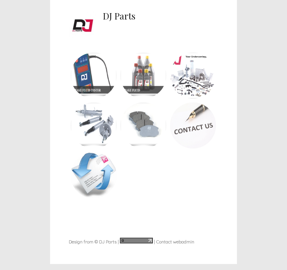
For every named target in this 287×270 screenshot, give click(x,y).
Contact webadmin (175, 241)
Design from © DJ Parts (93, 241)
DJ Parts (119, 16)
